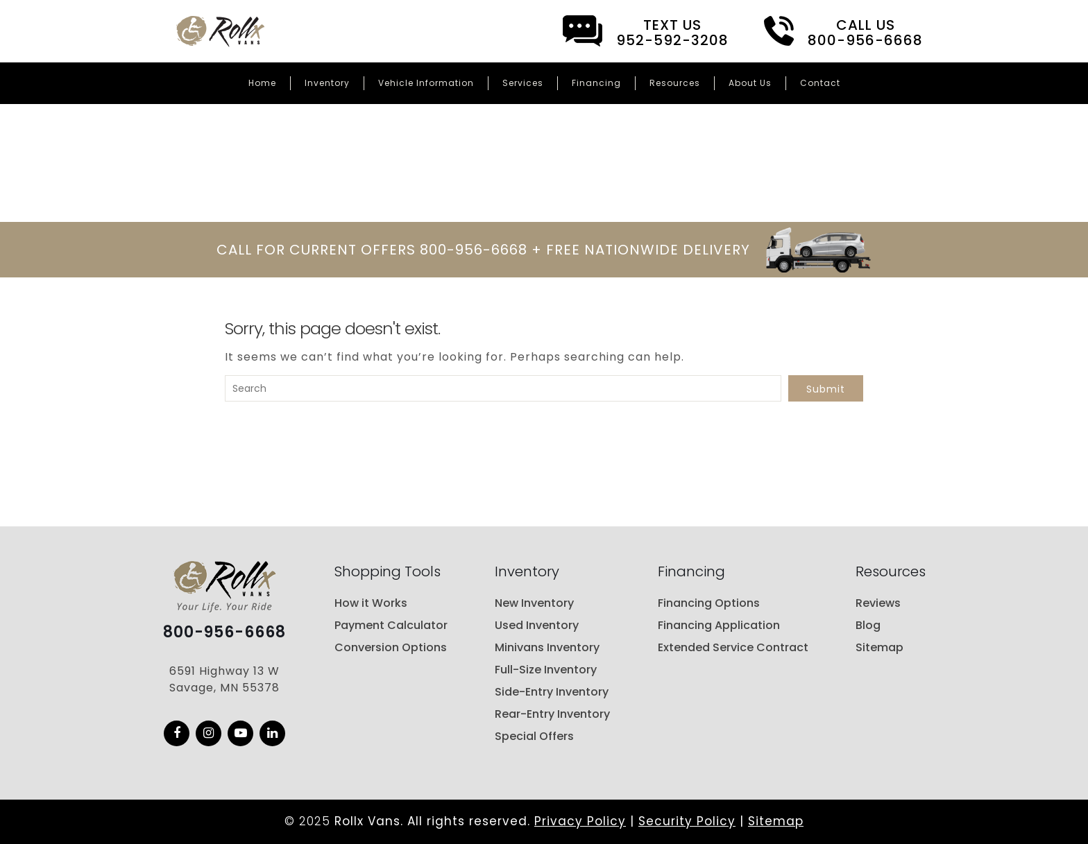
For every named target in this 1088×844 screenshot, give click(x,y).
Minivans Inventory (547, 647)
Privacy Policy (580, 821)
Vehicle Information (426, 83)
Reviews (878, 603)
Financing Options (709, 603)
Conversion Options (390, 647)
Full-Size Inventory (546, 670)
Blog (868, 625)
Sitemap (879, 647)
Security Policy (687, 821)
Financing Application (719, 625)
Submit (825, 389)
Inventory (327, 83)
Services (522, 83)
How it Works (370, 603)
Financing (596, 83)
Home (262, 83)
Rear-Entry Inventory (552, 714)
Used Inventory (537, 625)
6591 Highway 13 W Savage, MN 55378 (224, 679)
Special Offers (534, 736)
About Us (750, 83)
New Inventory (534, 603)
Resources (674, 83)
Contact (820, 83)
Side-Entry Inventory (552, 692)
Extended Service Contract (733, 647)
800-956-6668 (224, 632)
